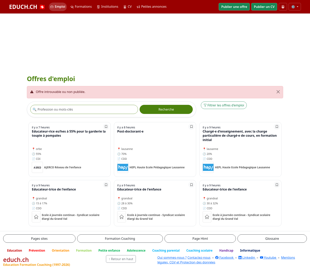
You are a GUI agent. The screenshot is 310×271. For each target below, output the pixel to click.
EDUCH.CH (27, 6)
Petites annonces (151, 6)
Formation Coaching (120, 238)
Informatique (250, 250)
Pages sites (39, 238)
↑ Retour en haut (121, 259)
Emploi (57, 6)
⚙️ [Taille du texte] (293, 7)
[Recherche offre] (84, 109)
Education (14, 250)
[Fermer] (278, 91)
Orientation (60, 250)
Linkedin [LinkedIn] (247, 257)
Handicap (226, 250)
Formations (81, 6)
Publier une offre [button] (234, 7)
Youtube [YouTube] (268, 257)
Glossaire (272, 238)
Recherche (166, 109)
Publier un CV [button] (264, 7)
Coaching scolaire (199, 250)
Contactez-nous (199, 257)
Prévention (37, 250)
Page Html (200, 238)
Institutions (107, 6)
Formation (84, 250)
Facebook (224, 257)
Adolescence (136, 250)
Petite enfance (109, 250)
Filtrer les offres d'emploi (223, 105)
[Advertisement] (155, 43)
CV (127, 6)
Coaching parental (166, 250)
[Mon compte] (283, 6)
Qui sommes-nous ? (172, 257)
